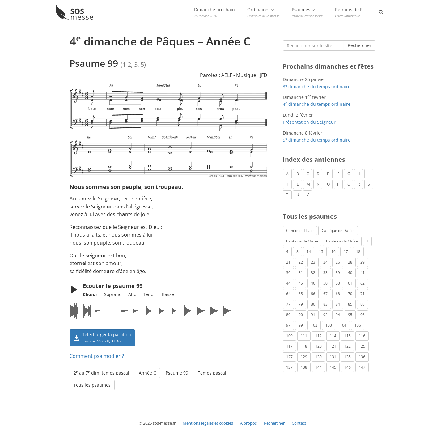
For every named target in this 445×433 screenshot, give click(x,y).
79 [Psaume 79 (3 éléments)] (301, 304)
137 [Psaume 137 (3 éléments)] (289, 367)
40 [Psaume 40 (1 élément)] (350, 272)
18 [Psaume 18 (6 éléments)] (358, 251)
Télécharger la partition (102, 337)
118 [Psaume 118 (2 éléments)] (304, 346)
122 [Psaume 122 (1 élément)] (347, 346)
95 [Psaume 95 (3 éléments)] (350, 314)
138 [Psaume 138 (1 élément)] (304, 367)
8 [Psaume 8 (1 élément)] (297, 251)
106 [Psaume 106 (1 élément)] (357, 325)
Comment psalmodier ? (97, 356)
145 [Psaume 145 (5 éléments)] (333, 367)
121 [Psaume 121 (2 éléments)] (333, 346)
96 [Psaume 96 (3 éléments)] (362, 314)
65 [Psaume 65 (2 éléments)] (301, 293)
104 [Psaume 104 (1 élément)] (343, 325)
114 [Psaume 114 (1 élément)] (333, 335)
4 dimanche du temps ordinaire (316, 104)
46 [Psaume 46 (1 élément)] (313, 283)
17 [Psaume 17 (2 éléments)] (346, 251)
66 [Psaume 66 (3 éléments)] (313, 293)
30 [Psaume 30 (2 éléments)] (288, 272)
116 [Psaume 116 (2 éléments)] (362, 335)
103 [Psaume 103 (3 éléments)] (328, 325)
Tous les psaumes (92, 385)
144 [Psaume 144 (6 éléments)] (318, 367)
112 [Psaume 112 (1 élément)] (318, 335)
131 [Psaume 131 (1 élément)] (333, 356)
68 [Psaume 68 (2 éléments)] (338, 293)
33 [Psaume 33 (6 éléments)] (325, 272)
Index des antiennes (314, 159)
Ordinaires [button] (263, 12)
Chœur (90, 294)
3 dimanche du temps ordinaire (316, 86)
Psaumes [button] (307, 12)
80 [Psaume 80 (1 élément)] (313, 304)
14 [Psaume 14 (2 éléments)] (309, 251)
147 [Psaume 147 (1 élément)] (362, 367)
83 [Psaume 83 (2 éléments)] (325, 304)
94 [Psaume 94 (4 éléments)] (338, 314)
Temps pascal (212, 373)
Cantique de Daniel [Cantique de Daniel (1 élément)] (338, 230)
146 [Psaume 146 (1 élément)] (347, 367)
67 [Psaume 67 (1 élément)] (325, 293)
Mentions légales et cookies (208, 423)
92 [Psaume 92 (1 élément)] (325, 314)
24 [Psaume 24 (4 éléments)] (325, 262)
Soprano (112, 294)
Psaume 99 (177, 373)
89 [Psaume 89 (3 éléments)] (288, 314)
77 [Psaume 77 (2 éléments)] (288, 304)
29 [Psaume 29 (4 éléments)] (362, 262)
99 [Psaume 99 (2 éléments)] (301, 325)
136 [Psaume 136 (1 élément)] (362, 356)
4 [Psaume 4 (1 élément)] (287, 251)
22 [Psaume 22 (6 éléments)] (301, 262)
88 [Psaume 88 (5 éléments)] (362, 304)
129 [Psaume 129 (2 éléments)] (304, 356)
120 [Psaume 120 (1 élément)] (318, 346)
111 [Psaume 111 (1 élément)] (304, 335)
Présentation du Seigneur (309, 122)
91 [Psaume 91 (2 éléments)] (313, 314)
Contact (299, 423)
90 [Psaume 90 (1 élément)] (301, 314)
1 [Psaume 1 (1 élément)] (367, 241)
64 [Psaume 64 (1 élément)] (288, 293)
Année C (147, 373)
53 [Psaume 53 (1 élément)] (338, 283)
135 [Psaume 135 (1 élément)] (347, 356)
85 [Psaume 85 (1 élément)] (350, 304)
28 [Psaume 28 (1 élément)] (350, 262)
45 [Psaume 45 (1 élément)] (301, 283)
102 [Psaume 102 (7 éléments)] (314, 325)
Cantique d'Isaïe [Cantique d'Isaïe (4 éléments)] (300, 230)
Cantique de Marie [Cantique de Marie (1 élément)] (302, 241)
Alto (132, 294)
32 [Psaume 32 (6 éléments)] (313, 272)
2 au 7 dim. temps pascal (101, 373)
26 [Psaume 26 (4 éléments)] (338, 262)
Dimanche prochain (214, 12)
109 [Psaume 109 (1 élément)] (289, 335)
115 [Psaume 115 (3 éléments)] (347, 335)
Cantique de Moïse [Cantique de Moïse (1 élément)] (342, 241)
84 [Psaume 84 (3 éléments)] (338, 304)
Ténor (149, 294)
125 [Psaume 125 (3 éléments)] (362, 346)
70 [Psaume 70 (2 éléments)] (350, 293)
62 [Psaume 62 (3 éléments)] (362, 283)
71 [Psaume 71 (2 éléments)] (362, 293)
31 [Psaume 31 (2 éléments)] (301, 272)
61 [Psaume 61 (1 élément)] (350, 283)
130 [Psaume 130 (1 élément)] (318, 356)
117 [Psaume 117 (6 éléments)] (289, 346)
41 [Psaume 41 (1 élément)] (362, 272)
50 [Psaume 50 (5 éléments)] (325, 283)
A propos (248, 423)
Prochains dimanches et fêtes (328, 66)
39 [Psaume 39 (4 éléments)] (338, 272)
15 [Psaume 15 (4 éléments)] (321, 251)
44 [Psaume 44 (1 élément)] (288, 283)
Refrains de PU (350, 12)
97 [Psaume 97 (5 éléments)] (288, 325)
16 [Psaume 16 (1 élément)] (333, 251)
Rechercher (359, 45)
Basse (168, 294)
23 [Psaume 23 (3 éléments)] (313, 262)
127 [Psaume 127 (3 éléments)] (289, 356)
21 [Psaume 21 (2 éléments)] (288, 262)
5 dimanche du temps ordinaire (316, 140)
